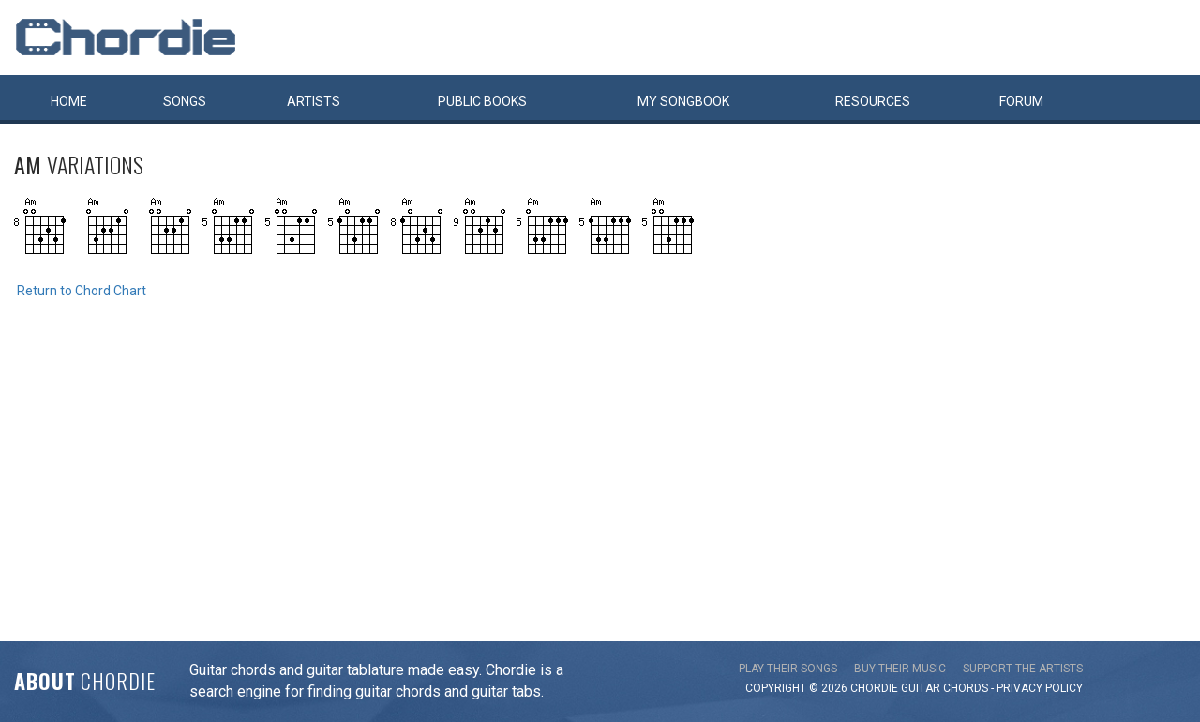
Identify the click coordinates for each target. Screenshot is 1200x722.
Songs (184, 101)
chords (965, 688)
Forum (1021, 101)
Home (69, 101)
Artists (313, 101)
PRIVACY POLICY (1040, 688)
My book (683, 101)
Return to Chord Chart (81, 290)
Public (482, 101)
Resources (872, 101)
